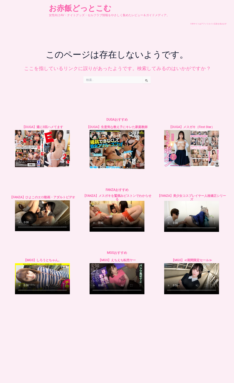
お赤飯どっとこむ (80, 8)
